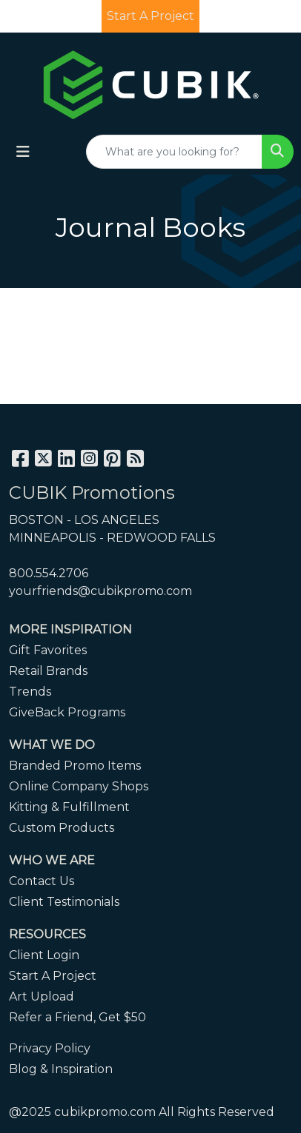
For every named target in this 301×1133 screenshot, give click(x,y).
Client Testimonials (64, 902)
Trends (30, 692)
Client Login (44, 955)
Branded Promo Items (75, 766)
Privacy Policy (49, 1048)
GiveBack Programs (67, 712)
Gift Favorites (48, 650)
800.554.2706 (48, 573)
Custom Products (61, 828)
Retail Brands (48, 671)
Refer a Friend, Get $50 (77, 1017)
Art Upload (41, 996)
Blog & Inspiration (61, 1069)
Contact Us (41, 881)
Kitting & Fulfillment (69, 807)
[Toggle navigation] (23, 151)
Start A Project (52, 976)
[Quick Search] (174, 152)
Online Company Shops (78, 786)
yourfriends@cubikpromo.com (100, 591)
